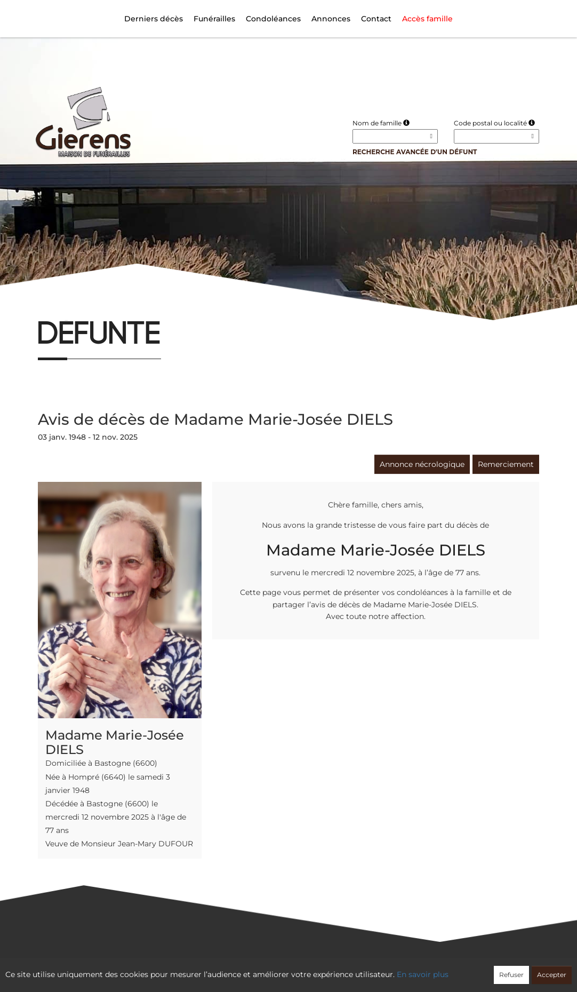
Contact (376, 18)
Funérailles (214, 18)
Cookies (332, 968)
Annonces (330, 18)
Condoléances (273, 18)
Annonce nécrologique (422, 464)
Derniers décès (153, 18)
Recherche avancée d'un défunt (414, 152)
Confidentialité (283, 968)
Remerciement (506, 464)
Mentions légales (385, 968)
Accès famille (427, 18)
